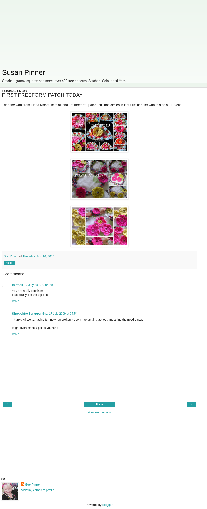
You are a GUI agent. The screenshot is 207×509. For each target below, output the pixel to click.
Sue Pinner (33, 484)
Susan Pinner (23, 72)
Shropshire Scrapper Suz (30, 313)
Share (9, 262)
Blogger (107, 505)
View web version (99, 412)
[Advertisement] (99, 35)
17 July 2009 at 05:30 (38, 285)
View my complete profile (37, 490)
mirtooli (17, 285)
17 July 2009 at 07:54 (63, 313)
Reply (16, 300)
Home (99, 404)
